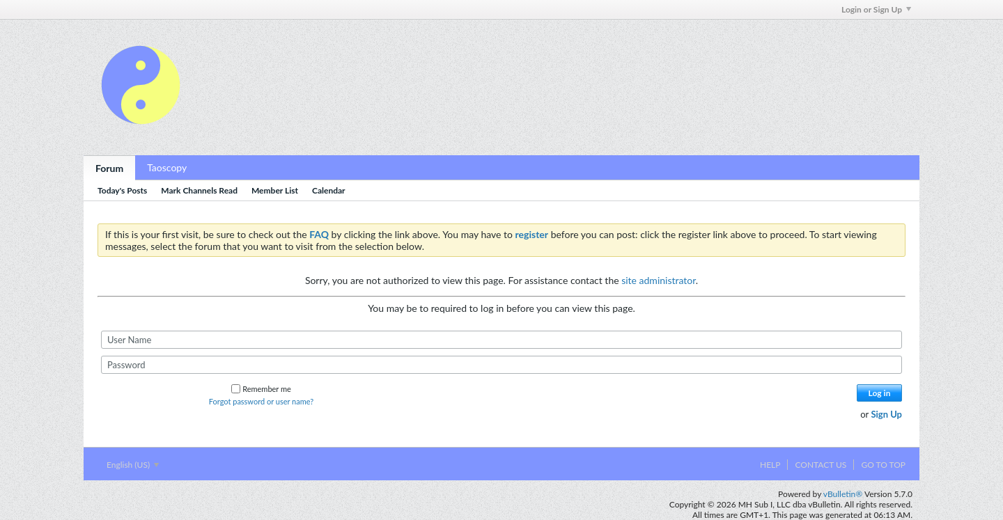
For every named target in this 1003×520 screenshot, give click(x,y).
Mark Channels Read (199, 190)
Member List (274, 190)
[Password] (501, 365)
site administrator (658, 280)
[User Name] (501, 340)
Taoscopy (167, 167)
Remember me (261, 388)
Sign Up (886, 414)
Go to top (883, 464)
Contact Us (820, 464)
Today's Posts (122, 190)
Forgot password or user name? (261, 401)
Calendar (328, 190)
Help (770, 464)
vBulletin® (842, 494)
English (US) (133, 464)
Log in (880, 393)
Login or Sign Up (876, 9)
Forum (109, 168)
